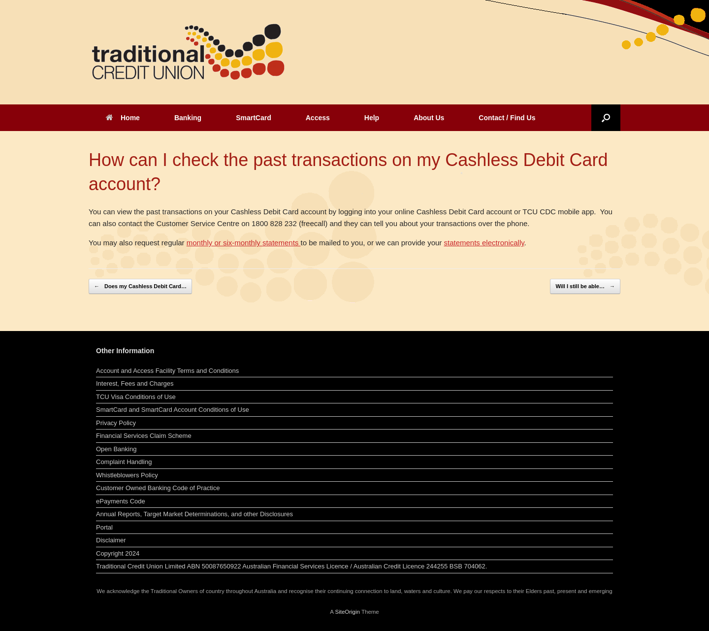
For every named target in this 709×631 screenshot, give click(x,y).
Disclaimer (111, 540)
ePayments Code (120, 501)
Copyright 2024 (117, 553)
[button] (605, 117)
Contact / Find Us (507, 118)
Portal (104, 527)
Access (318, 118)
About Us (429, 118)
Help (371, 118)
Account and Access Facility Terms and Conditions (167, 370)
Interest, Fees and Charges (135, 383)
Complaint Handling (124, 461)
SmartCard (253, 118)
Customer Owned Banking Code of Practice (158, 488)
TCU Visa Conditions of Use (136, 396)
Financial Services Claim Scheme (144, 435)
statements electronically (484, 242)
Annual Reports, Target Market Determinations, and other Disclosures (194, 514)
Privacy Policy (116, 423)
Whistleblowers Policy (127, 475)
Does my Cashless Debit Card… (140, 286)
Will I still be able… (585, 286)
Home (123, 118)
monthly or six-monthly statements (244, 242)
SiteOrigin (347, 612)
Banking (187, 118)
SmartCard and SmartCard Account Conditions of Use (172, 409)
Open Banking (116, 449)
